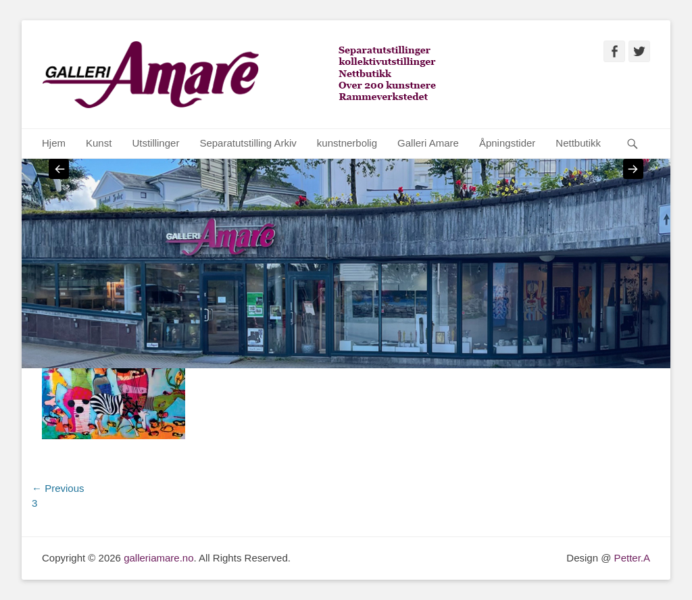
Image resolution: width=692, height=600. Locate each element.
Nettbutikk (578, 143)
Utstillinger (155, 143)
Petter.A (630, 558)
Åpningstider (507, 143)
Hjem (54, 143)
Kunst (99, 143)
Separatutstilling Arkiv (247, 143)
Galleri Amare (428, 143)
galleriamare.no (158, 558)
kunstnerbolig (347, 143)
